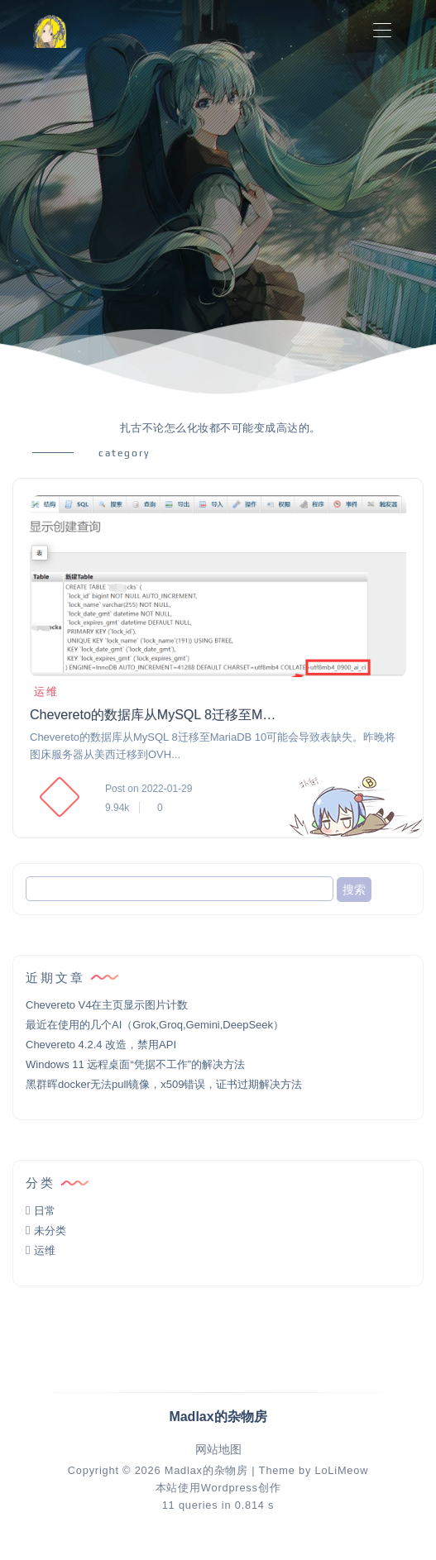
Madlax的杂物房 (206, 1470)
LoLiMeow (341, 1470)
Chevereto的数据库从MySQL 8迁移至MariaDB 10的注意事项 (154, 715)
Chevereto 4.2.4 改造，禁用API (101, 1044)
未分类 (50, 1230)
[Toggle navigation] (382, 31)
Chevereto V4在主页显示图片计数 (107, 1005)
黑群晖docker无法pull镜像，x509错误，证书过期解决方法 (164, 1084)
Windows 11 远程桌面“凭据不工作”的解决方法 (135, 1064)
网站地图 (218, 1449)
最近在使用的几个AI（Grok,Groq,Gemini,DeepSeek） (155, 1025)
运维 (44, 691)
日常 (44, 1211)
